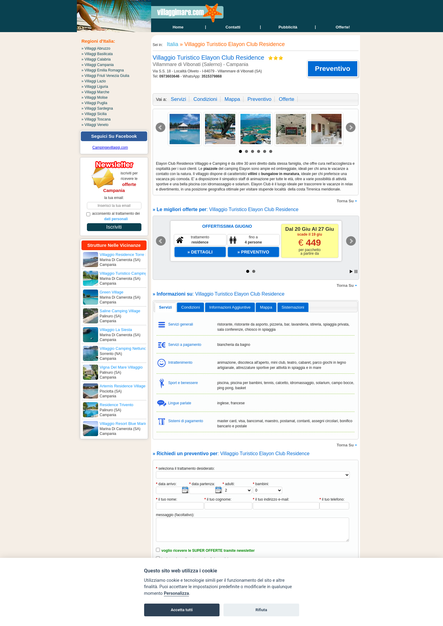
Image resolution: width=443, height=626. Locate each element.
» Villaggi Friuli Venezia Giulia (105, 76)
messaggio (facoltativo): (175, 515)
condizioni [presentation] (190, 307)
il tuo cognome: (217, 499)
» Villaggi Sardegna (97, 108)
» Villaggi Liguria (94, 86)
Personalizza (176, 593)
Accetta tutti (182, 610)
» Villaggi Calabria (96, 59)
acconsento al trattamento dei (113, 216)
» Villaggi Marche (95, 92)
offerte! (343, 27)
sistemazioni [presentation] (293, 307)
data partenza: (202, 484)
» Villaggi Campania (97, 65)
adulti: (229, 484)
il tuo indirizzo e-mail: (271, 499)
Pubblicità (288, 27)
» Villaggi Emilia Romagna (102, 70)
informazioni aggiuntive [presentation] (229, 307)
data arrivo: (166, 484)
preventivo (259, 99)
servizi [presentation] (165, 307)
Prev (160, 127)
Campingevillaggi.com (110, 147)
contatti (233, 27)
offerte (286, 99)
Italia (171, 44)
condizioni (205, 99)
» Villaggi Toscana (96, 119)
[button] (332, 68)
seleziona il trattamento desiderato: (185, 468)
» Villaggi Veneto (94, 125)
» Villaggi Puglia (94, 103)
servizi (178, 99)
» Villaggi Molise (94, 97)
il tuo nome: (166, 499)
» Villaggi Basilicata (97, 54)
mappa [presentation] (266, 307)
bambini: (261, 484)
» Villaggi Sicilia (94, 114)
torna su (348, 200)
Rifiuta (261, 610)
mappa (232, 99)
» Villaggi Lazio (93, 81)
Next (350, 127)
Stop (356, 271)
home (178, 27)
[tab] (165, 307)
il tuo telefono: (332, 499)
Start (351, 271)
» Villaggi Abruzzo (95, 48)
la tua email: (114, 198)
